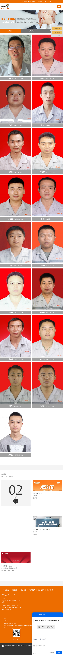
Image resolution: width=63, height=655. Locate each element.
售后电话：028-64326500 (44, 1)
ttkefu (59, 35)
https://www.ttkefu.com (53, 620)
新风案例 (41, 590)
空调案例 (23, 590)
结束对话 (51, 652)
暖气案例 (32, 590)
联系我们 (50, 590)
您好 (35, 639)
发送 (59, 652)
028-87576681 (31, 1)
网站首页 (6, 590)
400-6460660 (20, 645)
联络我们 (42, 639)
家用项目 (15, 590)
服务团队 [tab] (10, 31)
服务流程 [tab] (31, 31)
